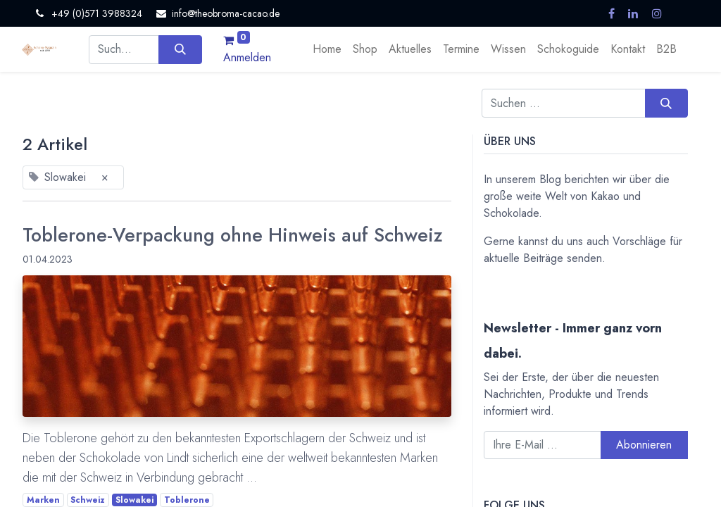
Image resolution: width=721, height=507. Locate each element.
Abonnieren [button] (644, 445)
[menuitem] (327, 49)
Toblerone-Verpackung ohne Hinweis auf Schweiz (233, 235)
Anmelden (247, 57)
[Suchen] (179, 49)
